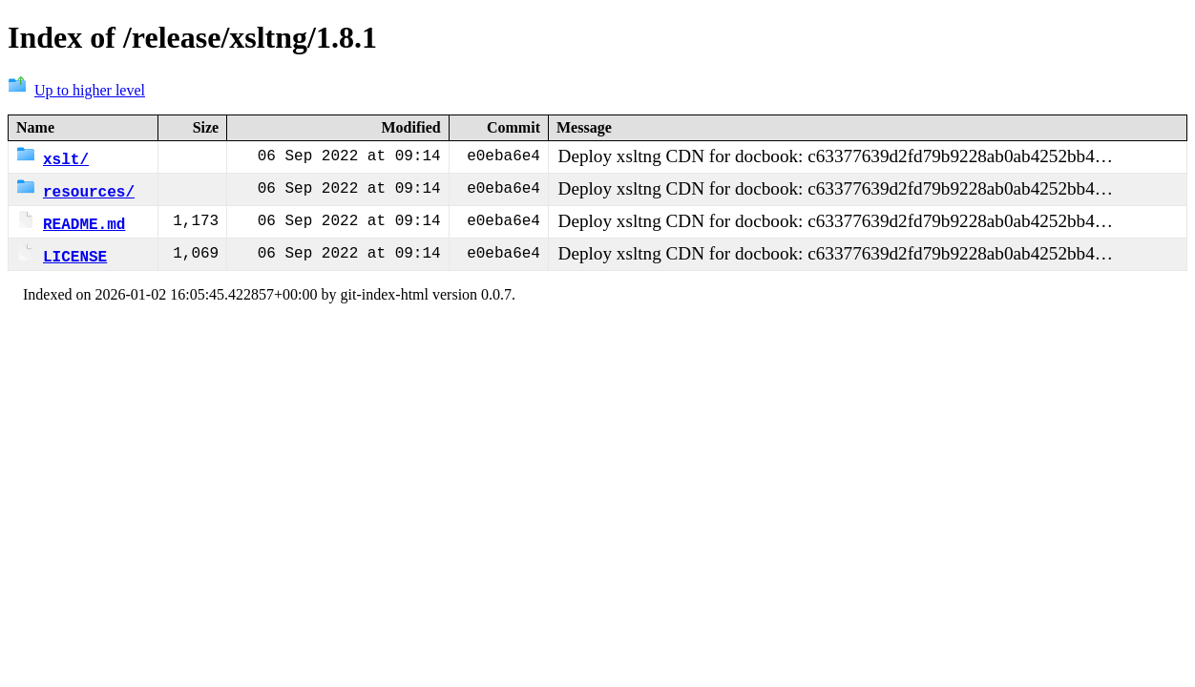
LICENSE (61, 255)
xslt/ (52, 158)
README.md (70, 223)
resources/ (75, 190)
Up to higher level (76, 90)
